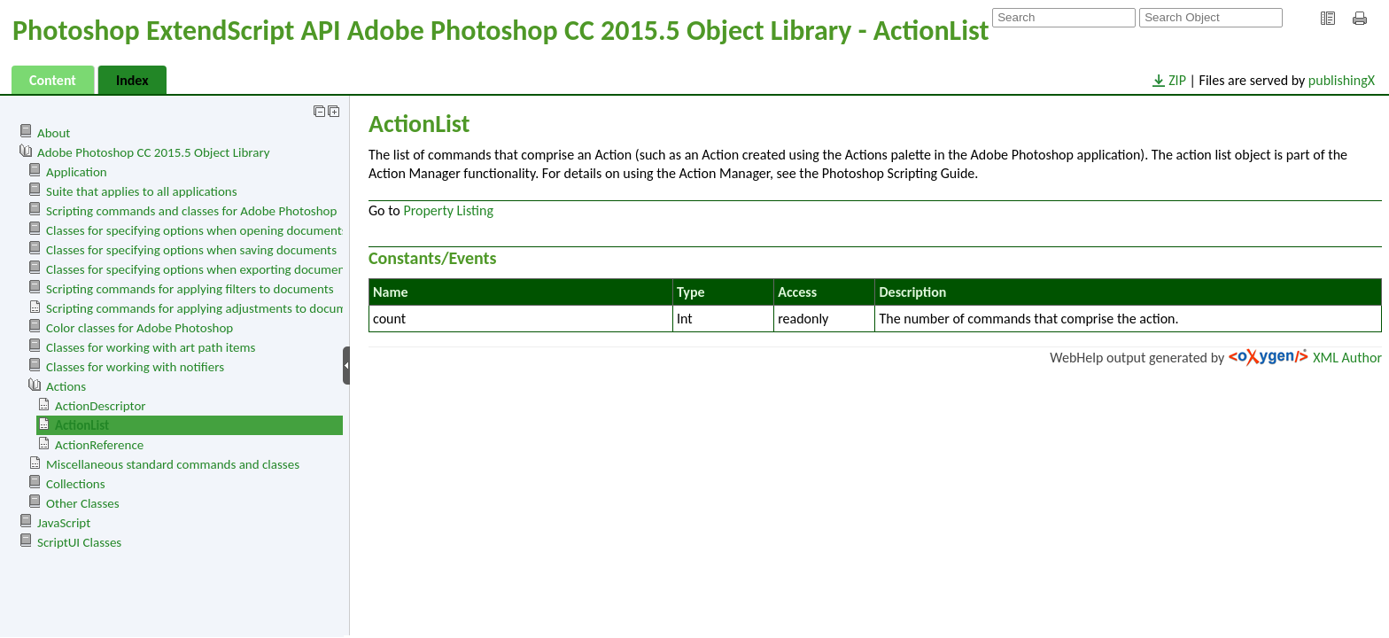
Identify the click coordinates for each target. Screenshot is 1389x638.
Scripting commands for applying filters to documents (190, 289)
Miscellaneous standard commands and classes (172, 464)
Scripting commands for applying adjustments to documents (207, 308)
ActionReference (99, 445)
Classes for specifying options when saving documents (191, 250)
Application (76, 172)
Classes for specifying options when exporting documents (200, 269)
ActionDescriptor (100, 406)
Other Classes (83, 503)
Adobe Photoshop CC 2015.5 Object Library (153, 152)
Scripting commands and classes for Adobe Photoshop (191, 211)
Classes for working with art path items (150, 347)
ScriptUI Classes (79, 542)
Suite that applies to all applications (141, 191)
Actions (66, 386)
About (53, 133)
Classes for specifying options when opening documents (196, 230)
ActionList (82, 425)
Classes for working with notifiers (135, 367)
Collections (75, 484)
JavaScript (63, 523)
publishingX (1341, 80)
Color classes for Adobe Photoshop (139, 328)
